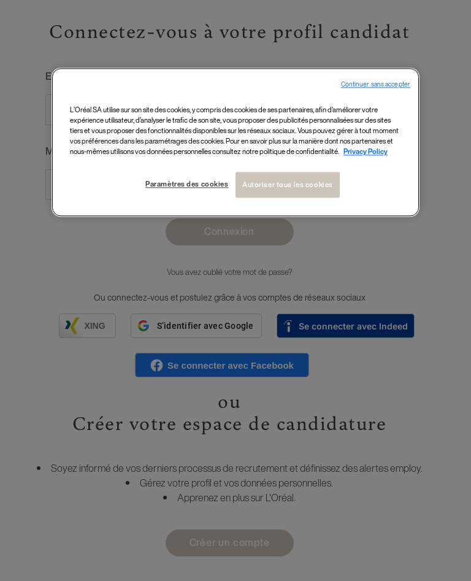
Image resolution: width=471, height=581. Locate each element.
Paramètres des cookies (187, 184)
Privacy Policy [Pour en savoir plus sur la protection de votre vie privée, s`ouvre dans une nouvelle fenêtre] (365, 152)
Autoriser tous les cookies (287, 185)
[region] (235, 142)
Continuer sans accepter (375, 84)
